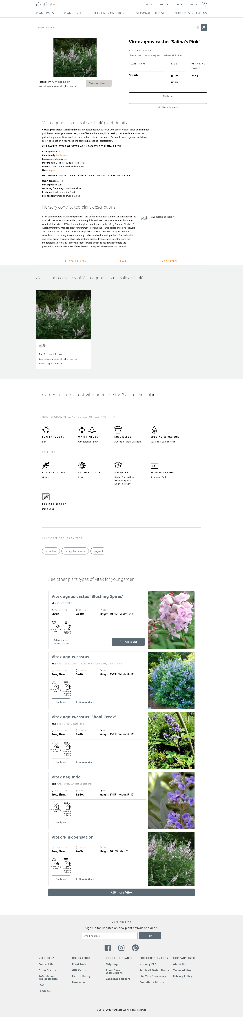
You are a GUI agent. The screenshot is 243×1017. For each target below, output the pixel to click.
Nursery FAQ (148, 964)
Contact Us (45, 964)
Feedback (44, 991)
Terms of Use (182, 970)
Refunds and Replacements (48, 978)
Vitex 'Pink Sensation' (73, 837)
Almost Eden (53, 354)
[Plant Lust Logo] (45, 4)
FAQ (41, 985)
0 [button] (204, 3)
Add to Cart (128, 641)
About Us (179, 964)
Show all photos (98, 83)
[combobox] (81, 642)
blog (193, 4)
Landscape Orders (118, 979)
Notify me (168, 96)
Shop (149, 4)
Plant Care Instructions (114, 971)
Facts (124, 261)
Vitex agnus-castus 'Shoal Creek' (84, 716)
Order (164, 4)
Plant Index (80, 964)
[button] (198, 27)
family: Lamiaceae (75, 551)
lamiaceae (61, 155)
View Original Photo (50, 363)
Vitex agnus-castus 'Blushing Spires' (87, 596)
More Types (170, 261)
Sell (180, 4)
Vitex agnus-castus (70, 656)
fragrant (53, 170)
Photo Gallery (75, 261)
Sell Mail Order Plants (154, 970)
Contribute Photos (152, 982)
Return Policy (81, 976)
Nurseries (78, 982)
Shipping (112, 964)
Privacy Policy (182, 976)
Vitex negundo (66, 777)
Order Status (47, 970)
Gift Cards (79, 970)
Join (150, 935)
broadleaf (51, 551)
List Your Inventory (152, 976)
